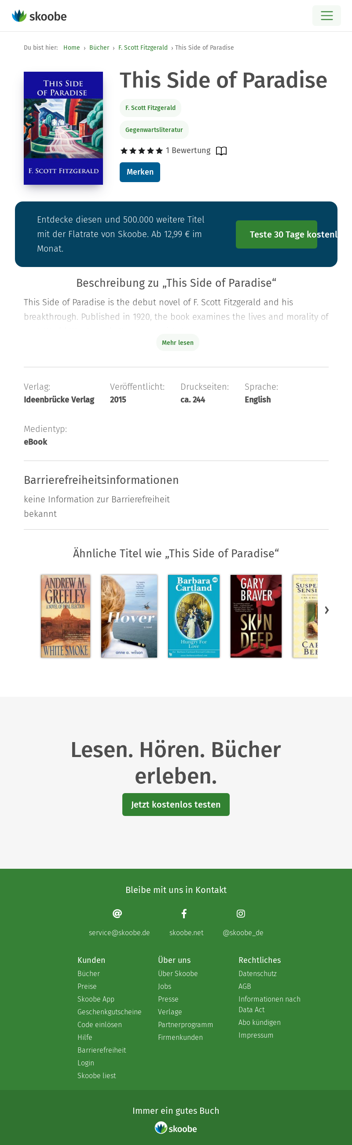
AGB (244, 986)
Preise (87, 986)
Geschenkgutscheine (108, 1012)
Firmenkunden (180, 1037)
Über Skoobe (178, 973)
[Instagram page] (243, 922)
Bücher (99, 47)
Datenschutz (257, 973)
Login (85, 1063)
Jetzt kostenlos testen (176, 804)
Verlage (170, 1012)
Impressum (256, 1035)
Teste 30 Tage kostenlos (284, 234)
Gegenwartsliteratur (154, 130)
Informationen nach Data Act (269, 1004)
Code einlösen (99, 1025)
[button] (327, 609)
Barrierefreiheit (101, 1050)
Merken (140, 172)
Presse (168, 999)
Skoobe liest (96, 1076)
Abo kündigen (259, 1022)
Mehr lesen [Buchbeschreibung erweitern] (178, 343)
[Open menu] (326, 15)
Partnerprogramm (185, 1025)
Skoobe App (95, 999)
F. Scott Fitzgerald (143, 47)
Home (71, 47)
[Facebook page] (186, 922)
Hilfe (84, 1037)
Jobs (164, 986)
